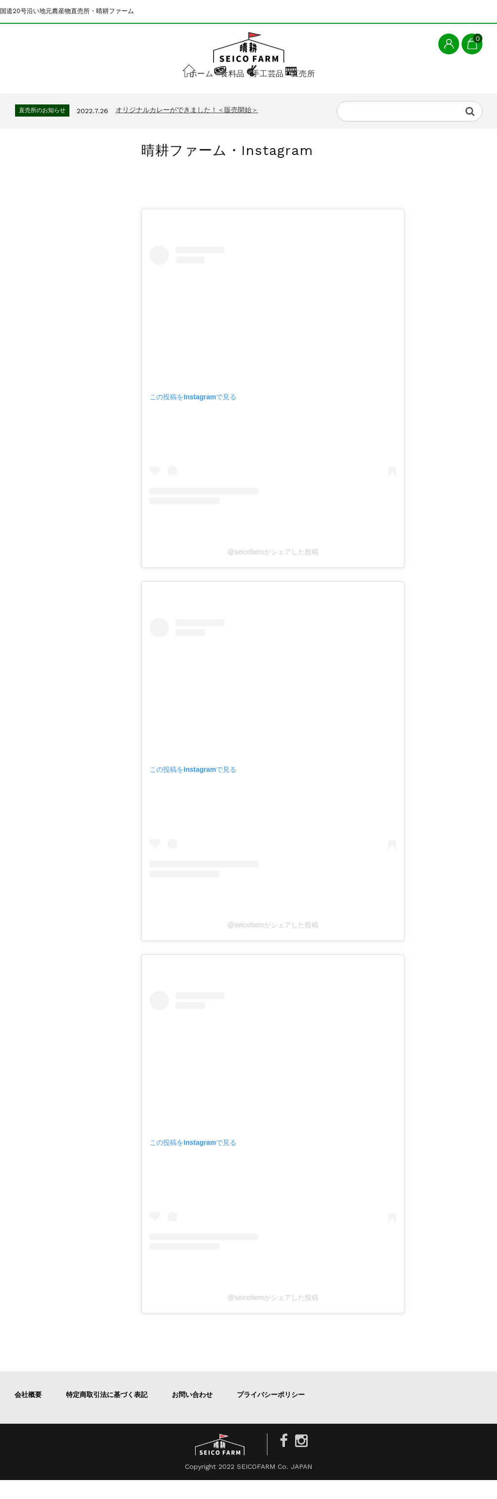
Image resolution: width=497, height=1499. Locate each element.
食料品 (215, 96)
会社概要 (28, 1413)
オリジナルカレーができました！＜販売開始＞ (187, 129)
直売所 (342, 96)
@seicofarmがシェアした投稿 (273, 571)
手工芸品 (279, 96)
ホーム (154, 96)
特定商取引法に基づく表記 (107, 1413)
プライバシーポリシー (271, 1413)
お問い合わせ (192, 1413)
